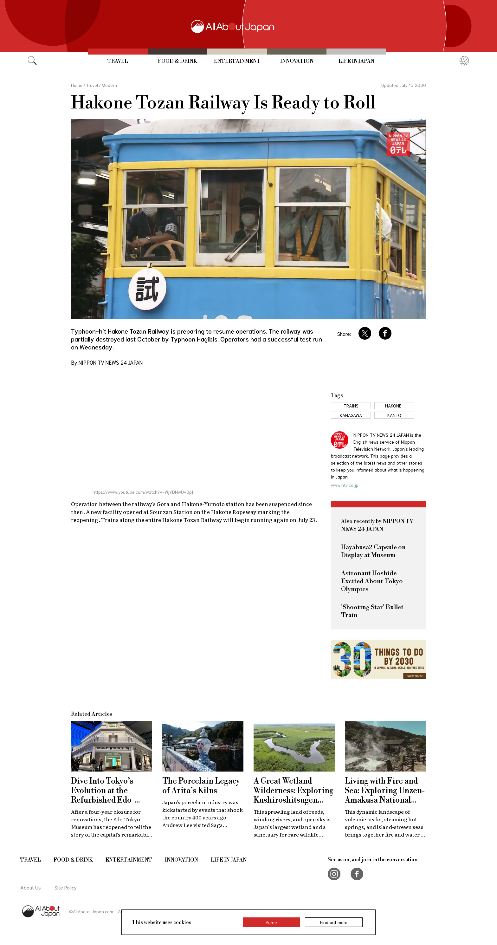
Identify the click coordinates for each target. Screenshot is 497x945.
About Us (30, 887)
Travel (117, 61)
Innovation (296, 61)
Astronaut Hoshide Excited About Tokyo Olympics (372, 581)
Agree (271, 922)
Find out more (333, 922)
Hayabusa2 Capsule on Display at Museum (373, 551)
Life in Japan (356, 61)
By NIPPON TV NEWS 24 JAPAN (107, 362)
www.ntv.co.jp (344, 485)
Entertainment (237, 61)
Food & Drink (177, 61)
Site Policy (66, 887)
